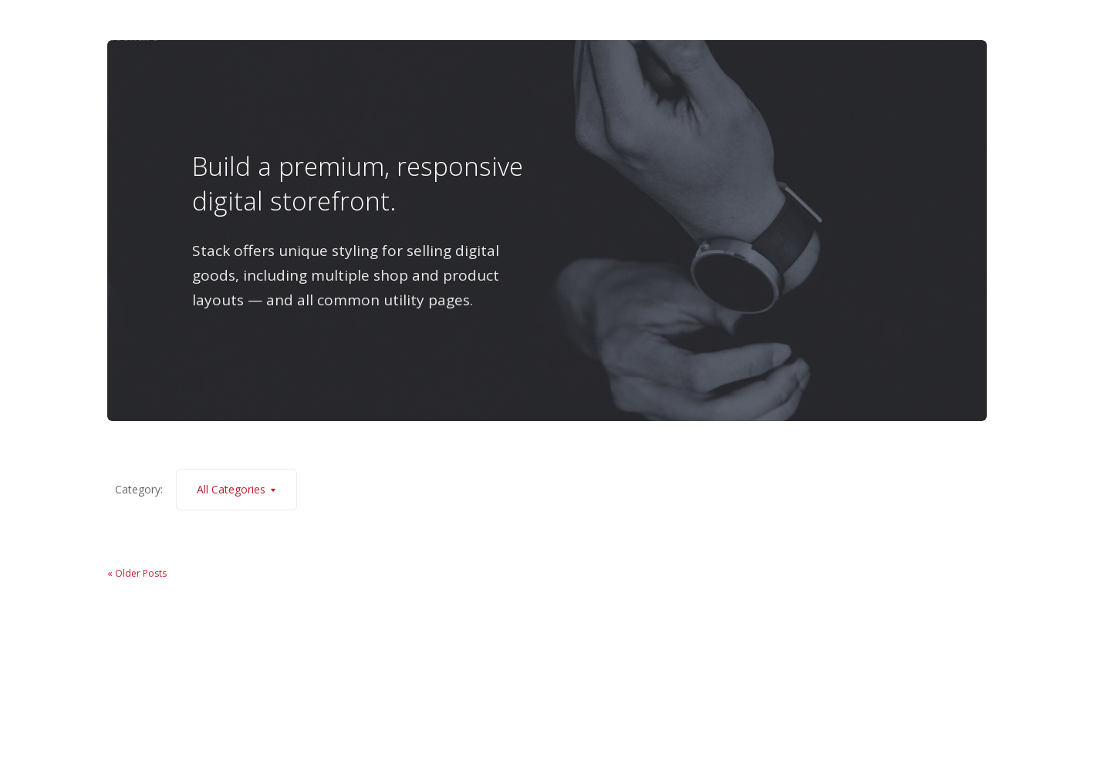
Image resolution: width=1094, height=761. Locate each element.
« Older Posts (137, 573)
